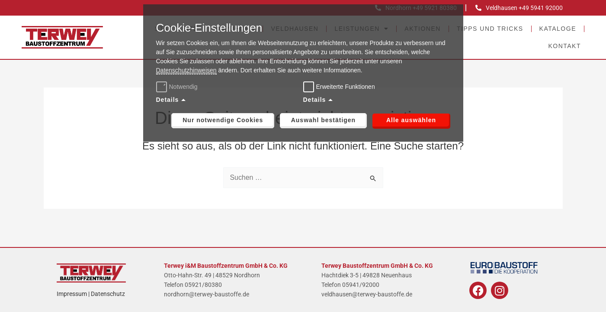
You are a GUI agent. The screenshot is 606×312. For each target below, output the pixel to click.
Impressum (72, 293)
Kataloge (557, 28)
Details (167, 99)
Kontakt (564, 45)
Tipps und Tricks (490, 28)
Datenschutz (108, 293)
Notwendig (178, 86)
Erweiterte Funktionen (345, 86)
